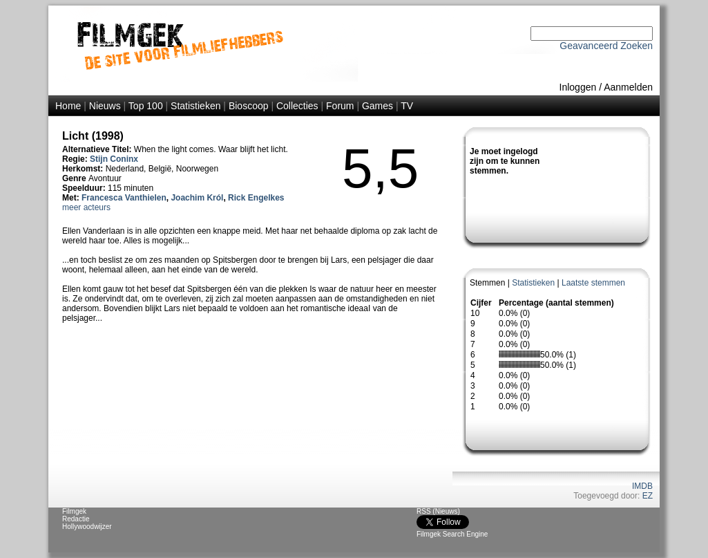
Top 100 (145, 105)
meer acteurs (86, 207)
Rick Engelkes (256, 198)
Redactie (75, 519)
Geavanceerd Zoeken (606, 45)
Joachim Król (197, 198)
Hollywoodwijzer (87, 526)
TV (407, 105)
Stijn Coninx (114, 159)
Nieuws (105, 105)
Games (377, 105)
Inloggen (578, 87)
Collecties (297, 105)
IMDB (642, 486)
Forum (340, 105)
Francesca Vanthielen (124, 198)
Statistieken (195, 105)
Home (68, 105)
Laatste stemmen (593, 283)
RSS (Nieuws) (438, 511)
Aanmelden (628, 87)
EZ (647, 496)
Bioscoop (249, 105)
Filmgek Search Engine (452, 534)
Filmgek (74, 511)
